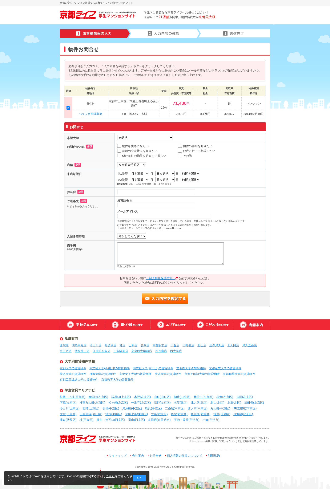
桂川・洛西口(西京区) (111, 419)
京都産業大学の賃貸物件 (225, 368)
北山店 (201, 345)
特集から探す (213, 324)
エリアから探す (171, 324)
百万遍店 (161, 351)
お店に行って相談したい (196, 151)
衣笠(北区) (181, 402)
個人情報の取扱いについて (184, 455)
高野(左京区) (162, 402)
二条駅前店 (120, 351)
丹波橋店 (110, 345)
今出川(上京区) (69, 408)
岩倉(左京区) (224, 397)
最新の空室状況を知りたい (137, 151)
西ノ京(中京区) (197, 408)
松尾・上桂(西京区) (72, 397)
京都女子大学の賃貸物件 (135, 374)
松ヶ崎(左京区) (118, 402)
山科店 (133, 345)
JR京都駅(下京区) (245, 408)
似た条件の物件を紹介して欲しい (141, 155)
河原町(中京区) (132, 408)
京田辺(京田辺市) (159, 419)
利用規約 (214, 455)
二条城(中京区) (175, 408)
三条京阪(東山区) (91, 414)
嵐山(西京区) (136, 419)
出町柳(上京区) (254, 402)
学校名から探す (82, 324)
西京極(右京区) (200, 414)
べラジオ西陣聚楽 (90, 114)
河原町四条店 (101, 351)
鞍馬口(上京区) (121, 397)
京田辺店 (66, 351)
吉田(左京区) (244, 397)
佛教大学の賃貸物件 (102, 374)
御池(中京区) (110, 408)
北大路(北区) (199, 402)
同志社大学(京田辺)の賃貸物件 (153, 368)
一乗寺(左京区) (141, 402)
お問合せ (155, 455)
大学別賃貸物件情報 (80, 361)
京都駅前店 (160, 345)
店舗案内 (251, 324)
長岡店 (145, 345)
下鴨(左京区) (68, 402)
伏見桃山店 (82, 351)
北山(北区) (217, 402)
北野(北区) (234, 402)
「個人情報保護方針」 (162, 278)
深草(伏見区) (221, 414)
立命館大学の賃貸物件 (191, 368)
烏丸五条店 (249, 345)
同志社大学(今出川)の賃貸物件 (109, 368)
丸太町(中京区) (220, 408)
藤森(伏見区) (68, 419)
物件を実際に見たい (133, 146)
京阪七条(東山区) (136, 414)
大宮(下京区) (68, 414)
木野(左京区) (142, 397)
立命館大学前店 (141, 351)
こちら (110, 476)
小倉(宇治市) (210, 419)
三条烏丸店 (216, 345)
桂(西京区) (86, 419)
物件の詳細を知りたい (195, 146)
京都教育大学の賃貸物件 (117, 379)
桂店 (122, 345)
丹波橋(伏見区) (243, 414)
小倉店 (174, 345)
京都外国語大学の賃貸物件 (202, 374)
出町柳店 (188, 345)
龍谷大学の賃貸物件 (73, 374)
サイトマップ (117, 455)
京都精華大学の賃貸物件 (239, 374)
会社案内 (138, 455)
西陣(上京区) (90, 408)
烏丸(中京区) (153, 408)
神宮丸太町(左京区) (92, 402)
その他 (185, 155)
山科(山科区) (162, 397)
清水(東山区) (113, 414)
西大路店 (176, 351)
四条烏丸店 (79, 345)
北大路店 (233, 345)
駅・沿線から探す (127, 324)
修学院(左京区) (98, 397)
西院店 (64, 345)
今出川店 (95, 345)
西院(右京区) (179, 414)
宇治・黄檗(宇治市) (186, 419)
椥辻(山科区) (182, 397)
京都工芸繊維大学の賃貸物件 (79, 379)
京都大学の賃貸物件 (73, 368)
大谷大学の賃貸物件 (168, 374)
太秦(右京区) (159, 414)
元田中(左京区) (203, 397)
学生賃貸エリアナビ (80, 390)
